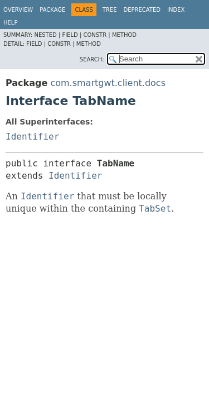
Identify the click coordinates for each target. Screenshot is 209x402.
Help (10, 23)
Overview (18, 10)
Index (175, 10)
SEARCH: (92, 59)
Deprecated (142, 10)
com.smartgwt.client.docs (108, 83)
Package (52, 10)
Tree (110, 10)
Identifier (32, 136)
